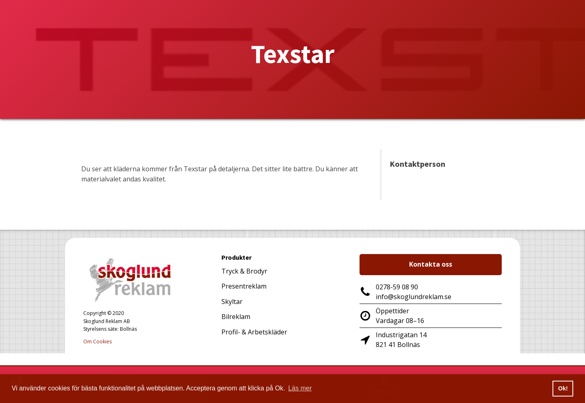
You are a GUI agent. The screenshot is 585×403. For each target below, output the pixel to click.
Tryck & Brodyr (244, 271)
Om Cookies (97, 341)
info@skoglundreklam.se (413, 296)
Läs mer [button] (300, 388)
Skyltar (232, 301)
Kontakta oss (430, 264)
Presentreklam (243, 286)
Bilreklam (235, 316)
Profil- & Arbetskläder (254, 332)
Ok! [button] (563, 388)
